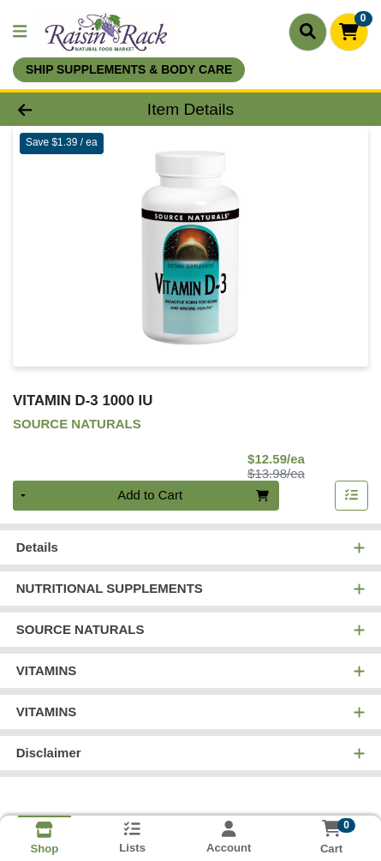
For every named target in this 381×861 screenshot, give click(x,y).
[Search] (308, 32)
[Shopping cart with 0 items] (349, 32)
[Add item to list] (352, 496)
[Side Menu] (20, 32)
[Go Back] (57, 109)
